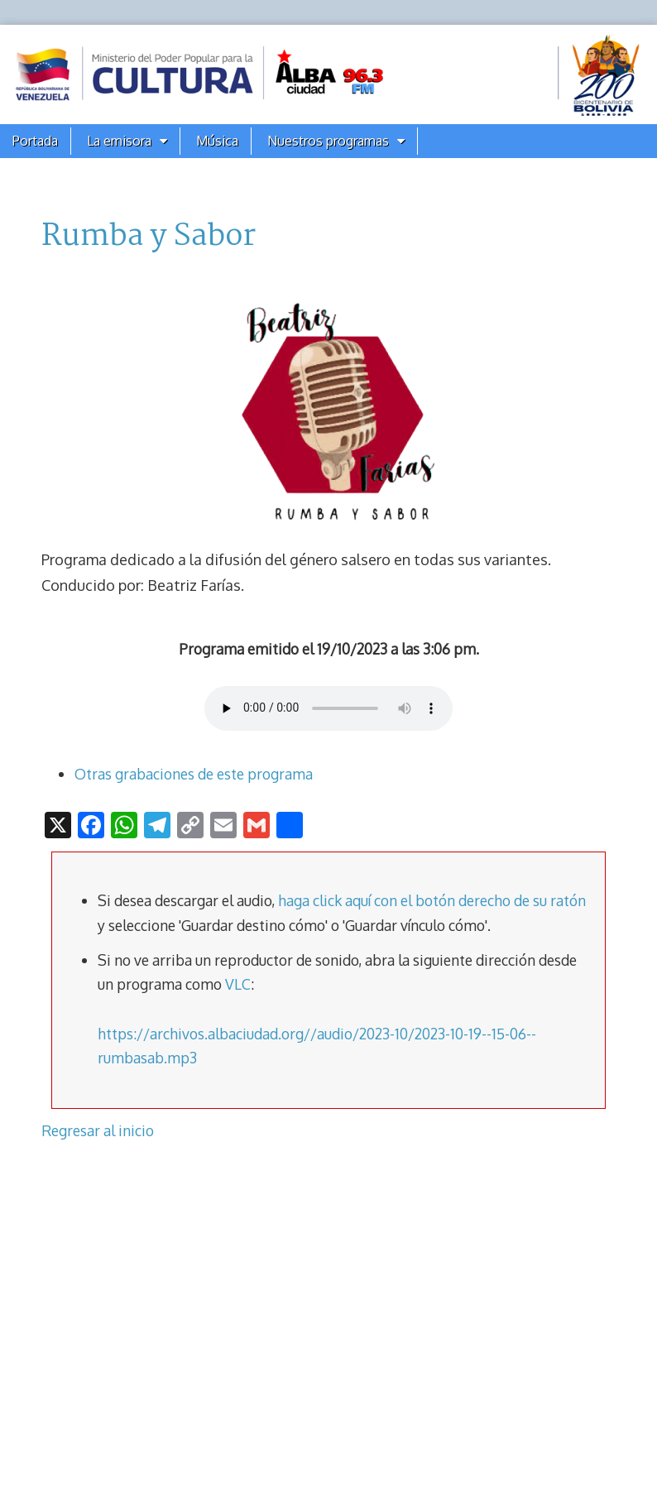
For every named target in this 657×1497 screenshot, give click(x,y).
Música (217, 140)
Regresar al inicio (97, 1130)
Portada (35, 140)
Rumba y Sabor (148, 236)
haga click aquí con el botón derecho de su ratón (432, 900)
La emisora (119, 140)
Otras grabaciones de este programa (193, 774)
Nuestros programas (328, 140)
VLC (238, 984)
